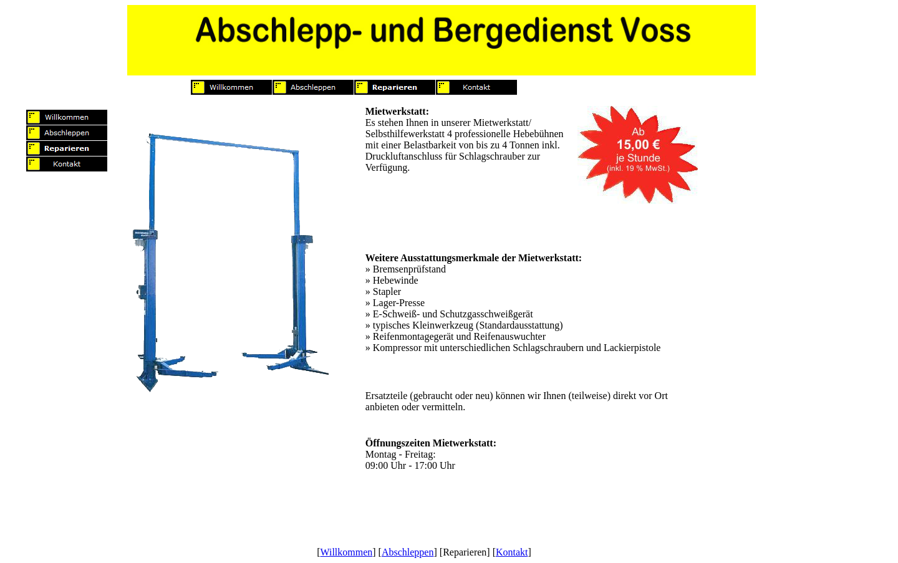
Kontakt (512, 552)
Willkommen (346, 552)
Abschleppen (408, 552)
